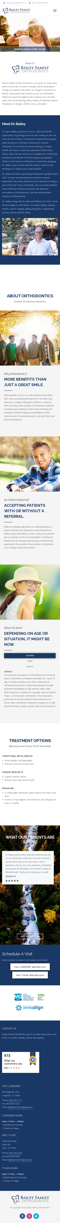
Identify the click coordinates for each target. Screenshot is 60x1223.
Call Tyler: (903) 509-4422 (30, 975)
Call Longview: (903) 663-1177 (30, 967)
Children (30, 656)
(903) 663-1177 (15, 1100)
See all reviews (30, 936)
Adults (30, 667)
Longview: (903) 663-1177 (14, 3)
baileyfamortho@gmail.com (20, 1107)
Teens (30, 661)
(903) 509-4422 (15, 1153)
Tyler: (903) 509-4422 (38, 3)
